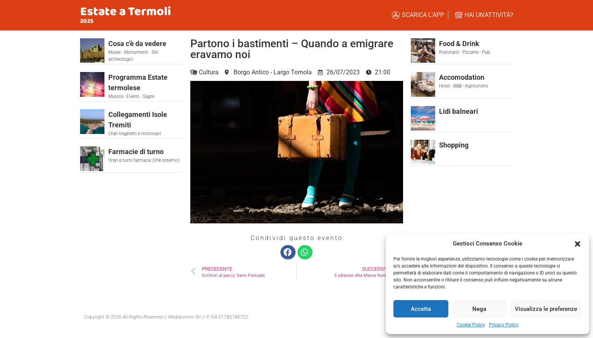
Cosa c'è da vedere (137, 43)
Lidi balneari (458, 111)
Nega (479, 308)
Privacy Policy (503, 325)
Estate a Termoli (125, 12)
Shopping (453, 145)
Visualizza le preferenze (546, 308)
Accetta (421, 308)
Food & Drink (459, 43)
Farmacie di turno (136, 152)
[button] (577, 243)
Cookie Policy (471, 325)
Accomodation (461, 77)
